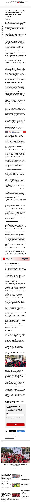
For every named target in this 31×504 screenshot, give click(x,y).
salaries (7, 172)
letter (24, 33)
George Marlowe (7, 18)
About (28, 1)
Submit (15, 424)
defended (9, 269)
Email (7, 413)
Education (3, 441)
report (14, 290)
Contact (26, 1)
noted (19, 275)
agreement (13, 117)
